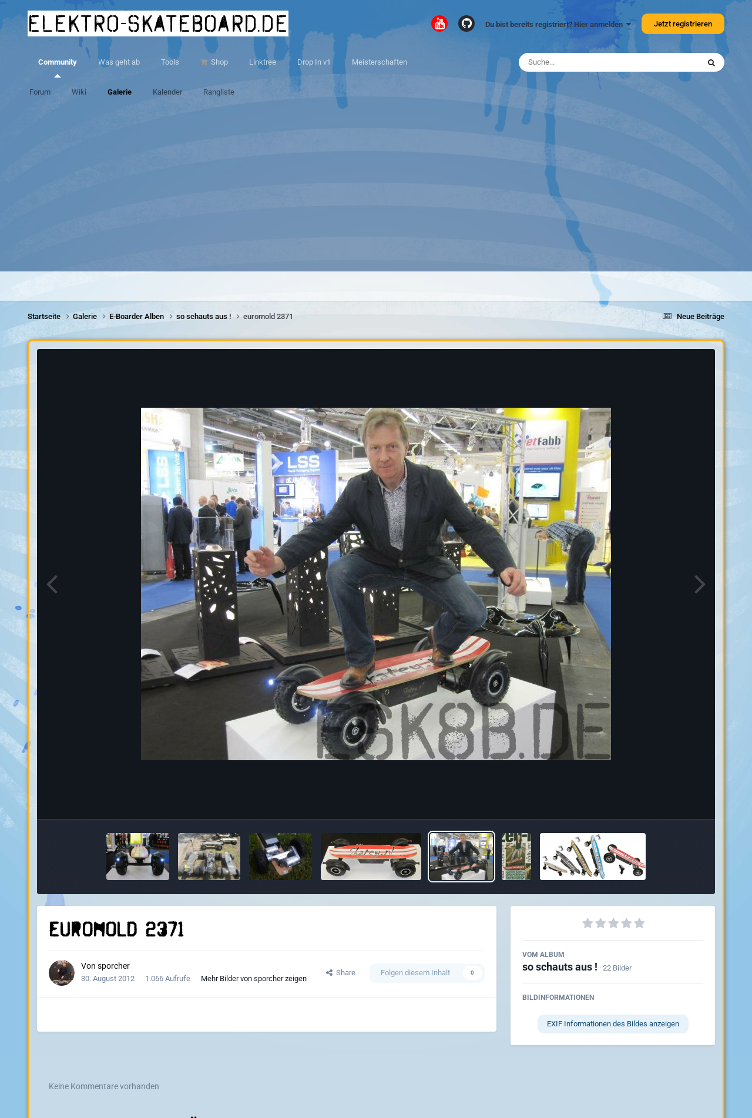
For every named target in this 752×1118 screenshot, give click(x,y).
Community (57, 68)
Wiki (79, 92)
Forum (40, 92)
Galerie (120, 92)
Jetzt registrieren (683, 23)
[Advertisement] (376, 189)
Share (340, 972)
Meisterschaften (379, 62)
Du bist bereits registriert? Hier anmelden (558, 24)
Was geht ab (119, 62)
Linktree (262, 62)
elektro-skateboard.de (158, 23)
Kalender (167, 92)
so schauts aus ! (559, 967)
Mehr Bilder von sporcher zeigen (254, 978)
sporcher (114, 966)
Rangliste (218, 92)
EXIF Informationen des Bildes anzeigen (613, 1023)
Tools (170, 62)
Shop (218, 62)
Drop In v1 (314, 62)
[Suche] (586, 62)
